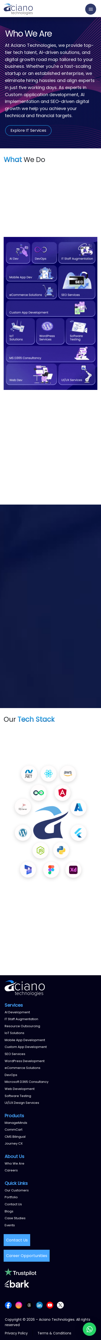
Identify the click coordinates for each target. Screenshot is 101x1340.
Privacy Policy (16, 1333)
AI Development (17, 1012)
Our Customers (17, 1190)
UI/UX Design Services (22, 1102)
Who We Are (14, 1163)
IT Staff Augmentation (21, 1019)
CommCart (13, 1129)
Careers (11, 1170)
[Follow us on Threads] (29, 1305)
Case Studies (15, 1218)
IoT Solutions (14, 1033)
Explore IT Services (28, 130)
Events (10, 1225)
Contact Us (13, 1204)
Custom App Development (26, 1047)
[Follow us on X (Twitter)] (60, 1305)
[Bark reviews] (17, 1283)
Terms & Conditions (54, 1333)
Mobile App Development (25, 1040)
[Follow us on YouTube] (50, 1305)
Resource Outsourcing (22, 1026)
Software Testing (18, 1096)
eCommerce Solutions (22, 1068)
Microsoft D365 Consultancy (26, 1081)
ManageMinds (16, 1122)
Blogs (9, 1211)
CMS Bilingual (15, 1136)
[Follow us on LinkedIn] (39, 1305)
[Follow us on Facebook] (8, 1305)
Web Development (20, 1088)
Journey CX (14, 1143)
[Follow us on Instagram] (18, 1305)
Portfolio (11, 1197)
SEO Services (15, 1054)
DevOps (11, 1075)
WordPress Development (25, 1061)
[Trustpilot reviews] (20, 1271)
